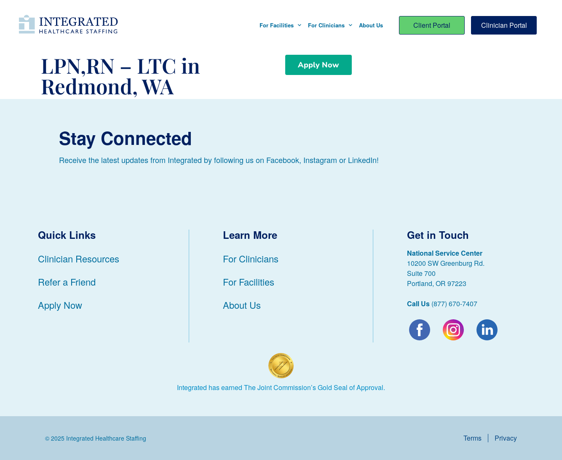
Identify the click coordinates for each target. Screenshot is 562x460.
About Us (371, 25)
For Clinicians (330, 25)
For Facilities (280, 25)
